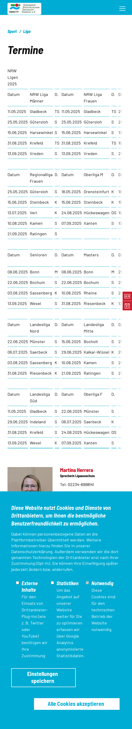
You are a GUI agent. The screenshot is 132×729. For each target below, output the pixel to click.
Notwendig (102, 583)
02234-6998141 (81, 484)
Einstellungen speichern (42, 677)
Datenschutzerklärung (32, 551)
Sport (12, 31)
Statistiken (68, 583)
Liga (26, 31)
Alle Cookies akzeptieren (76, 703)
